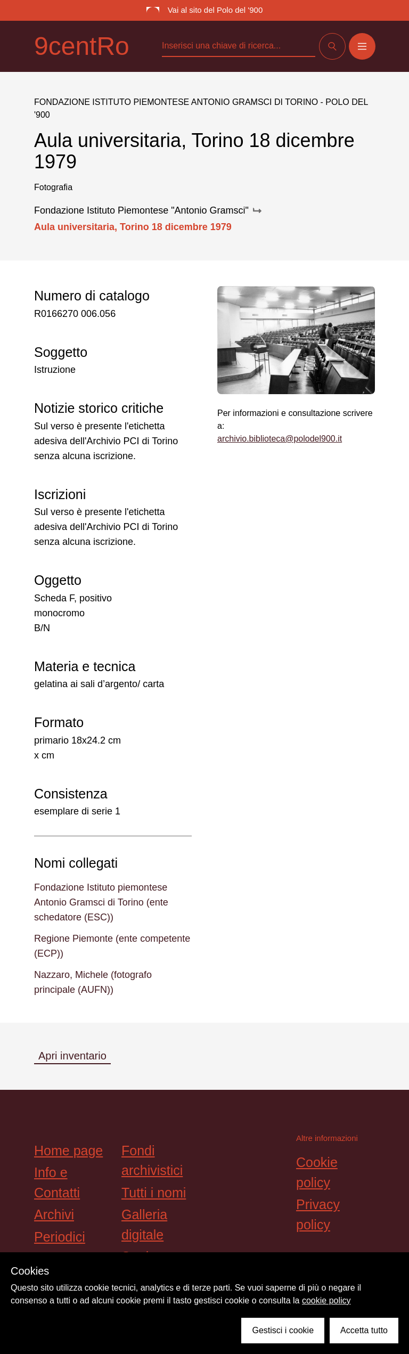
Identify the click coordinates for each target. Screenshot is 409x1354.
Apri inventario (72, 1056)
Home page (68, 1150)
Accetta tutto (364, 1330)
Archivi (54, 1214)
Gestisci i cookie (283, 1330)
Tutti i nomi (153, 1192)
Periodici (59, 1236)
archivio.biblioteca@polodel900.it (279, 438)
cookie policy (326, 1300)
